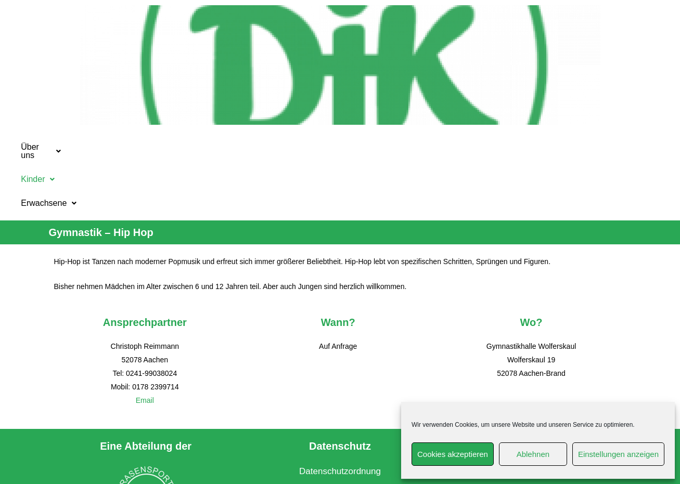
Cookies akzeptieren (452, 454)
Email (145, 344)
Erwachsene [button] (350, 146)
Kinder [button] (274, 146)
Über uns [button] (204, 146)
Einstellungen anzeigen (618, 454)
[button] (204, 147)
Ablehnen (533, 454)
